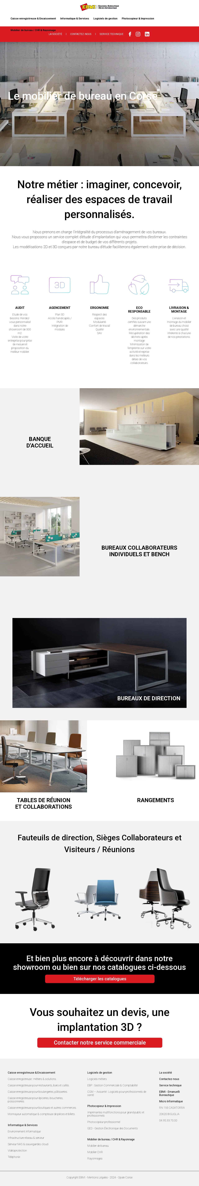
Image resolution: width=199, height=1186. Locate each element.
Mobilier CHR (95, 1152)
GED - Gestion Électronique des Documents (112, 1128)
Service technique (170, 1085)
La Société (55, 34)
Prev (9, 899)
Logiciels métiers (97, 1079)
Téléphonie (14, 1157)
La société (165, 1072)
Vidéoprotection (17, 1150)
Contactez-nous (80, 34)
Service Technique (111, 34)
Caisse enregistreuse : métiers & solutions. (32, 1079)
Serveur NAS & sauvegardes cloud (28, 1144)
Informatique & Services (70, 18)
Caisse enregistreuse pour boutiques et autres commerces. (42, 1107)
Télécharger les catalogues (99, 978)
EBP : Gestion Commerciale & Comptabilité (112, 1085)
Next (189, 899)
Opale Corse (125, 1177)
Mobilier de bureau (98, 1145)
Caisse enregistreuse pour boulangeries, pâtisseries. (38, 1091)
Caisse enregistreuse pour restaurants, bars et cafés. (38, 1085)
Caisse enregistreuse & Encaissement (31, 18)
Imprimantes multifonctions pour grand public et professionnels (115, 1114)
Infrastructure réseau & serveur (26, 1137)
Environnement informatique (24, 1131)
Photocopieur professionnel (103, 1122)
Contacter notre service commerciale (100, 1042)
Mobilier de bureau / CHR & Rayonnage (169, 18)
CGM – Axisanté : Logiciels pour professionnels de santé (116, 1093)
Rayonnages (94, 1158)
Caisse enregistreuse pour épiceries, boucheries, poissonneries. (35, 1099)
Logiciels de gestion (98, 18)
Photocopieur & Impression (129, 18)
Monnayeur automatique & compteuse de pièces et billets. (41, 1114)
